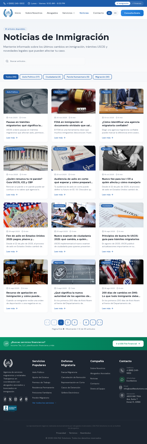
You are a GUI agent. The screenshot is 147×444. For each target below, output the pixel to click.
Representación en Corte (73, 382)
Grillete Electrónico (70, 392)
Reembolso (85, 433)
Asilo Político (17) (30, 77)
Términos (73, 433)
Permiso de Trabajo (41, 382)
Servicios (68, 12)
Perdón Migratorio (40, 397)
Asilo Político (38, 372)
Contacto (98, 12)
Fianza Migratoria (69, 372)
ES (109, 13)
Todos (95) (11, 77)
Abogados (52, 12)
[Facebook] (5, 399)
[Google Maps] (26, 399)
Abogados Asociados (100, 373)
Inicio (18, 12)
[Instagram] (15, 399)
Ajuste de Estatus (40, 377)
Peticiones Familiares (42, 392)
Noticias (84, 12)
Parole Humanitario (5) (78, 77)
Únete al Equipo (97, 388)
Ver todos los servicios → (44, 403)
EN (115, 13)
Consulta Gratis (132, 13)
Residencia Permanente (43, 387)
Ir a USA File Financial (128, 343)
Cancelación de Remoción (73, 377)
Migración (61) (102, 77)
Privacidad (61, 433)
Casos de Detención (70, 387)
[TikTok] (21, 399)
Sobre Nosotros (33, 12)
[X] (10, 399)
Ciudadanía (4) (53, 77)
